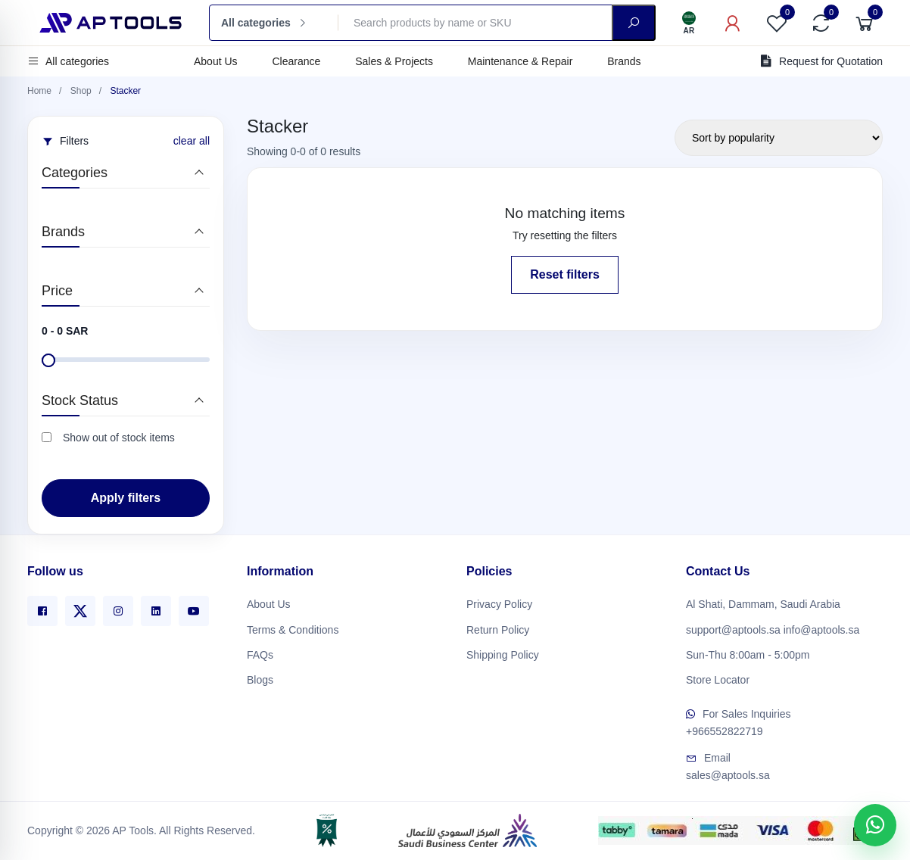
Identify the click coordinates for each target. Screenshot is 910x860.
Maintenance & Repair (520, 61)
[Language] (689, 23)
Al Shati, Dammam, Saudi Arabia (763, 599)
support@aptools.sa (733, 624)
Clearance (296, 61)
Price (57, 290)
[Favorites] (777, 23)
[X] (80, 605)
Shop (81, 91)
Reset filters (565, 274)
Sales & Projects (394, 61)
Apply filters (125, 497)
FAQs (260, 649)
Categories (75, 172)
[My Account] (733, 23)
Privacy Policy (499, 599)
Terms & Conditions (292, 624)
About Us (216, 61)
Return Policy (497, 624)
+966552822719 (724, 726)
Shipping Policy (502, 649)
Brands (623, 61)
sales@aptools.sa (728, 770)
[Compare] (820, 23)
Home (39, 91)
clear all (191, 141)
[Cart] (864, 23)
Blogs (260, 674)
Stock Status (80, 400)
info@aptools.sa (822, 624)
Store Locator (718, 674)
